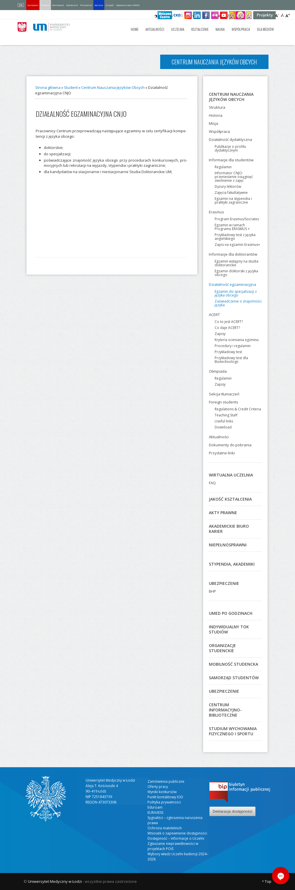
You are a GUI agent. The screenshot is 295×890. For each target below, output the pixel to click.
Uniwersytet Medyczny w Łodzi (55, 881)
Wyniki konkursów (162, 791)
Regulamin (223, 166)
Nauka (220, 29)
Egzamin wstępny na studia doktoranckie (236, 263)
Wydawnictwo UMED (127, 5)
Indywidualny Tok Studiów (229, 629)
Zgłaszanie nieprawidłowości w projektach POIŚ (173, 846)
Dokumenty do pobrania (230, 444)
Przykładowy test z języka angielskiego (235, 236)
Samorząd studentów (234, 677)
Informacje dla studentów (231, 159)
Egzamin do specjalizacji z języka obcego (236, 293)
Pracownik (86, 5)
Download (223, 427)
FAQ (212, 482)
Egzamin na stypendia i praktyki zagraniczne (233, 200)
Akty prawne (223, 512)
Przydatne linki (222, 452)
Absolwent (58, 5)
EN (20, 5)
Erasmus (216, 212)
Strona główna (47, 87)
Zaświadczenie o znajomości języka (238, 303)
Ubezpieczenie (224, 583)
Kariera (98, 5)
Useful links (224, 421)
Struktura (217, 107)
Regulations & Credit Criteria (238, 409)
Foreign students (223, 402)
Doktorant (72, 5)
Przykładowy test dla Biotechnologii (231, 359)
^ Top (266, 881)
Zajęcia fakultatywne (231, 192)
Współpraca (241, 29)
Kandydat (32, 5)
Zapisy (220, 333)
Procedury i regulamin (233, 345)
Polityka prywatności (164, 802)
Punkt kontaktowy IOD (165, 797)
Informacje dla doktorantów (233, 254)
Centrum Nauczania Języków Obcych (113, 87)
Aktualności (154, 29)
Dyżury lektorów (228, 186)
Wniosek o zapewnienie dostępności (177, 833)
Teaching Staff (226, 415)
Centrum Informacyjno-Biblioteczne (225, 710)
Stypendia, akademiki (232, 564)
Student (45, 5)
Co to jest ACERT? (229, 321)
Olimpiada (218, 371)
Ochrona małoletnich (165, 828)
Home (135, 29)
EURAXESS (155, 812)
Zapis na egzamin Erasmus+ (237, 244)
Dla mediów (265, 29)
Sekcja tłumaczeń (224, 394)
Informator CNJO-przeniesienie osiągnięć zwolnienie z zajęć (234, 177)
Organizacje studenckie (222, 648)
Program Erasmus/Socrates (237, 219)
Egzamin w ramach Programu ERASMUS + (232, 227)
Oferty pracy (158, 786)
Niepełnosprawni (228, 545)
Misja (213, 123)
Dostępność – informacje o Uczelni (176, 838)
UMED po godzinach (230, 613)
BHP (212, 591)
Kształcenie (200, 29)
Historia (215, 115)
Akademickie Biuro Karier (229, 528)
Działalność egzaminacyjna (232, 284)
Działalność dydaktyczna (230, 139)
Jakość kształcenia (230, 499)
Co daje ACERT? (227, 327)
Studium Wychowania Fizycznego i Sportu (233, 731)
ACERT (214, 314)
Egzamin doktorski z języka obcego (236, 273)
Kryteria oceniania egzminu (237, 339)
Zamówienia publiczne (166, 781)
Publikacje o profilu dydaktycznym (230, 148)
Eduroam (155, 807)
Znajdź (109, 5)
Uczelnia (177, 29)
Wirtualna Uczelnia (231, 475)
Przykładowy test (228, 351)
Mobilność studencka (233, 664)
